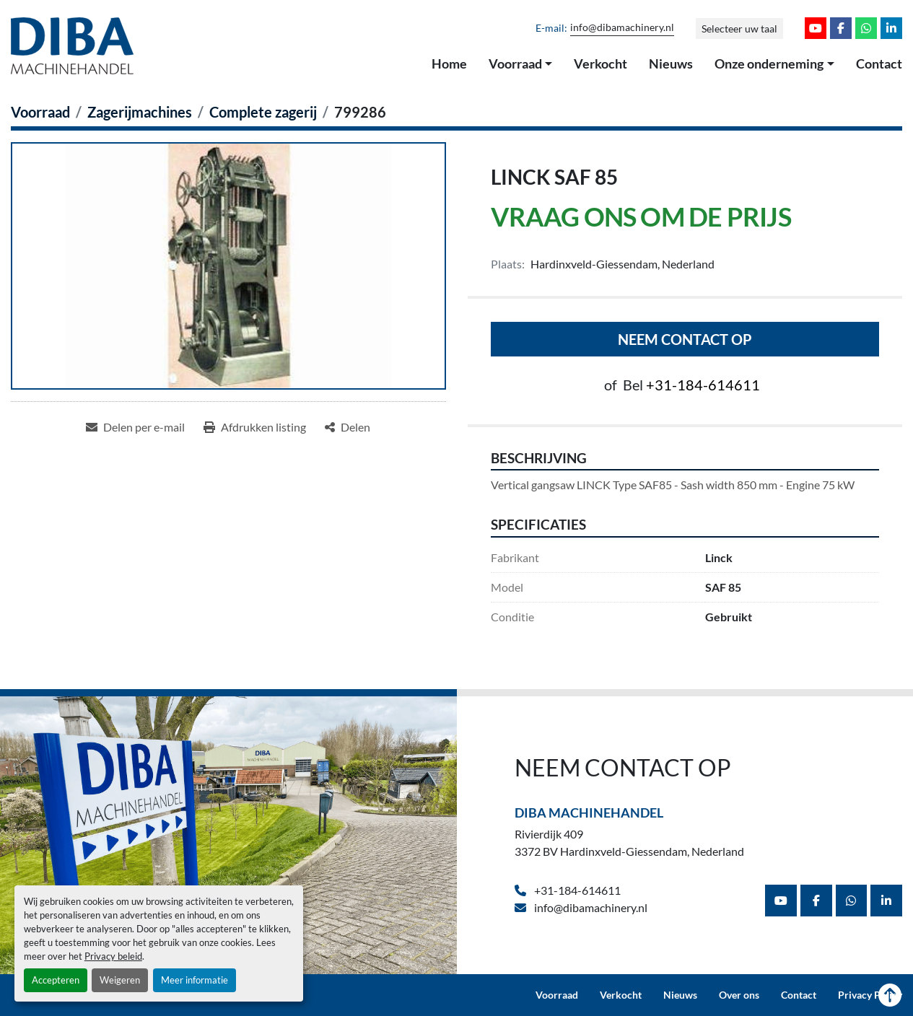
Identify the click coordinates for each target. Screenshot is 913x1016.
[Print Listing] (254, 427)
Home (449, 63)
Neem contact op (685, 339)
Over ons (739, 995)
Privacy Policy (870, 995)
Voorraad (515, 63)
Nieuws (671, 63)
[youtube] (815, 28)
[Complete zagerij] (263, 112)
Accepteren (55, 980)
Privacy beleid (113, 956)
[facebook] (841, 28)
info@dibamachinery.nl (622, 27)
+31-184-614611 (703, 384)
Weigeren (120, 980)
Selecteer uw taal (739, 28)
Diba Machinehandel (589, 812)
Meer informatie (194, 980)
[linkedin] (891, 28)
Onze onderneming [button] (769, 63)
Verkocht (600, 63)
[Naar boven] (889, 995)
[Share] (347, 427)
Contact (879, 63)
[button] (521, 64)
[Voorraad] (40, 112)
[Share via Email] (135, 427)
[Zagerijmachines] (139, 112)
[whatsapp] (866, 28)
